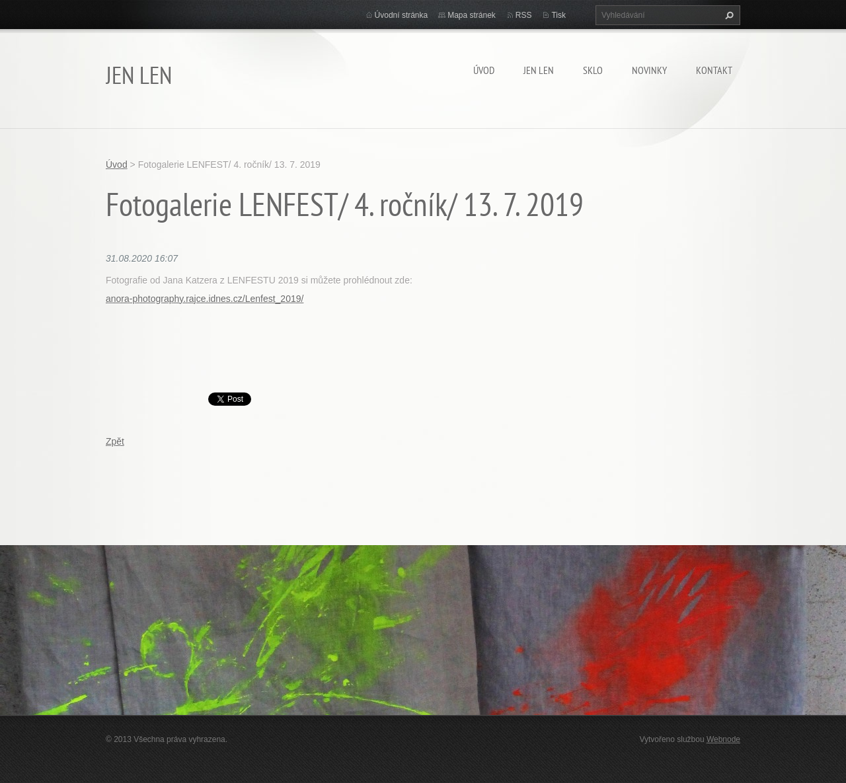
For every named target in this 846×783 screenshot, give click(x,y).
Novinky (649, 70)
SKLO (593, 70)
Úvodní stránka (401, 15)
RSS (524, 15)
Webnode (723, 739)
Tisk (558, 15)
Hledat (728, 15)
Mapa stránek (471, 15)
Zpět (115, 441)
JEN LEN (538, 70)
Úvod (483, 70)
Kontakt (714, 70)
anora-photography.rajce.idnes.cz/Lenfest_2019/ (204, 298)
